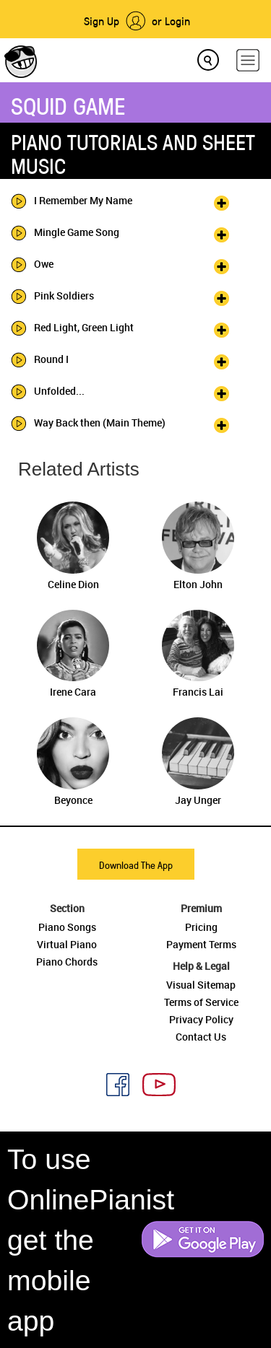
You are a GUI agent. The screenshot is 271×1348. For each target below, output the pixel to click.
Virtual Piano (67, 944)
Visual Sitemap (201, 985)
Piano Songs (67, 927)
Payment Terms (201, 944)
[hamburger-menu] (247, 60)
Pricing (201, 927)
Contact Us (201, 1036)
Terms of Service (201, 1002)
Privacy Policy (201, 1019)
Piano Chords (67, 961)
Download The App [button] (136, 865)
